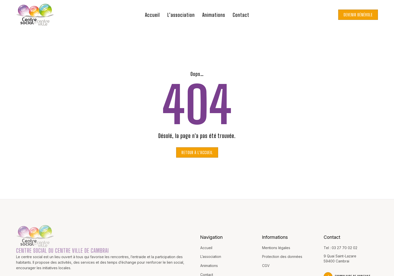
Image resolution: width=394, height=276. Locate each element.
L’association (181, 15)
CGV (266, 265)
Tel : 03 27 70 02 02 (340, 248)
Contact (241, 15)
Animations (213, 15)
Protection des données (282, 256)
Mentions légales (276, 248)
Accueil (152, 15)
